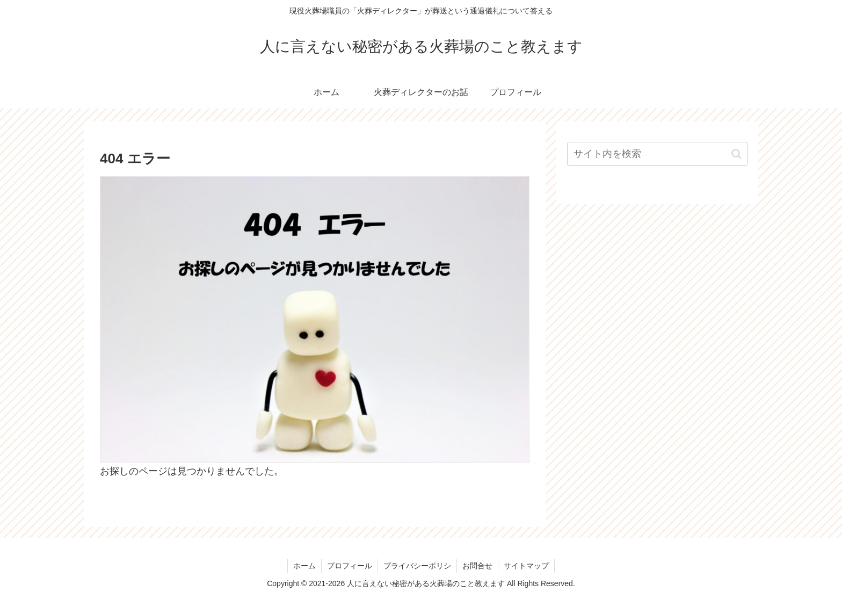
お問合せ (477, 565)
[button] (736, 154)
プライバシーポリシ (417, 565)
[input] (657, 154)
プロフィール (349, 565)
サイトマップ (526, 565)
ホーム (304, 565)
